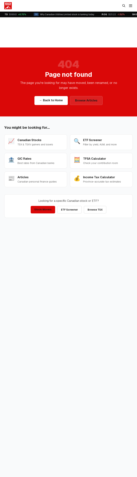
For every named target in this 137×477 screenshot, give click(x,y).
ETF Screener (69, 209)
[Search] (124, 6)
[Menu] (130, 6)
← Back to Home (51, 100)
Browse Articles (86, 100)
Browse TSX (95, 209)
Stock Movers (43, 209)
